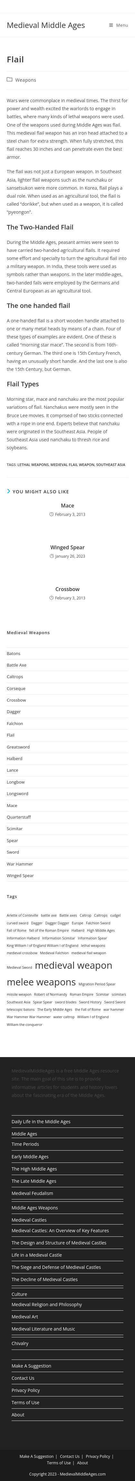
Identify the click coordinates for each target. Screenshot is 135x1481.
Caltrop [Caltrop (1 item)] (85, 915)
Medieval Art (25, 1317)
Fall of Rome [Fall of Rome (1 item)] (16, 930)
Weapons (25, 80)
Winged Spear (67, 547)
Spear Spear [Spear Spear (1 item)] (42, 1002)
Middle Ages (24, 1134)
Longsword (17, 793)
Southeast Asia (110, 464)
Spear (12, 840)
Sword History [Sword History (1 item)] (90, 1002)
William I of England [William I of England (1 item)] (93, 1017)
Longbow (16, 782)
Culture (19, 1294)
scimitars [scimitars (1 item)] (119, 994)
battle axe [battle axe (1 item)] (49, 915)
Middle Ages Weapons (35, 1208)
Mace (67, 505)
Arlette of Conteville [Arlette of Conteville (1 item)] (22, 915)
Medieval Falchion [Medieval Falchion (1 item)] (54, 953)
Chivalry (20, 1343)
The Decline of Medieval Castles (45, 1279)
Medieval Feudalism (32, 1193)
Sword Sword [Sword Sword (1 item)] (114, 1002)
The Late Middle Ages (34, 1181)
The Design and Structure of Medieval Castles (59, 1243)
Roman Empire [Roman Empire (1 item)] (81, 994)
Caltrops (15, 676)
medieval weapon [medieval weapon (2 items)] (73, 965)
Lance (12, 770)
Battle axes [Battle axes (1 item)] (68, 915)
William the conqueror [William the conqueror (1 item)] (24, 1024)
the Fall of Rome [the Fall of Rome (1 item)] (88, 1009)
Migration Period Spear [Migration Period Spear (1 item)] (97, 984)
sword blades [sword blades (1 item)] (65, 1002)
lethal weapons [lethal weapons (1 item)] (93, 945)
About (18, 1415)
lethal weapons (33, 464)
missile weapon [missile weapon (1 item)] (19, 994)
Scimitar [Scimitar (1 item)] (102, 994)
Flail (10, 735)
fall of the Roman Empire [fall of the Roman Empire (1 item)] (49, 930)
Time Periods (25, 1144)
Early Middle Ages (30, 1156)
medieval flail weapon (72, 464)
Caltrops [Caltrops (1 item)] (101, 915)
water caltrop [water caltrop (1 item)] (64, 1017)
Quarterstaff (19, 817)
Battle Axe (16, 665)
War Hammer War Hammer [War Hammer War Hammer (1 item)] (29, 1017)
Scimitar (15, 828)
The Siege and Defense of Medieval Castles (56, 1267)
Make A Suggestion (31, 1366)
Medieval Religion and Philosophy (47, 1304)
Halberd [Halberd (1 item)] (78, 930)
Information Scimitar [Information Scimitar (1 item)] (58, 938)
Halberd (15, 758)
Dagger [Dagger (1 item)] (37, 923)
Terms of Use (25, 1402)
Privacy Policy (26, 1390)
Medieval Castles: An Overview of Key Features (60, 1230)
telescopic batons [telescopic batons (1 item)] (20, 1009)
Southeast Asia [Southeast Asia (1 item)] (18, 1002)
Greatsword (18, 747)
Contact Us (23, 1378)
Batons (13, 653)
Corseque (16, 688)
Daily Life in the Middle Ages (41, 1121)
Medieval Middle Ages (46, 25)
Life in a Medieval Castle (37, 1255)
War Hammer (20, 864)
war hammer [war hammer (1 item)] (113, 1009)
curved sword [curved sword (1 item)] (17, 923)
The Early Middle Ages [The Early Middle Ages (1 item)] (54, 1009)
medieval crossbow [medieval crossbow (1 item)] (22, 953)
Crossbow (67, 589)
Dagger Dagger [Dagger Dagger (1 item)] (57, 923)
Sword (13, 852)
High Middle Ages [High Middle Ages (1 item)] (101, 930)
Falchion (15, 723)
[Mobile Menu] (118, 25)
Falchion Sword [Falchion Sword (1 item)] (98, 923)
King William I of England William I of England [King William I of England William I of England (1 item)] (42, 945)
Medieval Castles (29, 1220)
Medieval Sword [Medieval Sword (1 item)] (19, 967)
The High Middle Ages (34, 1169)
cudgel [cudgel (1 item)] (115, 915)
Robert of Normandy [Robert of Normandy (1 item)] (50, 994)
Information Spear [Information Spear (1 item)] (92, 938)
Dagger (14, 711)
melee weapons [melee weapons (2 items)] (41, 981)
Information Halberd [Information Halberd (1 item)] (23, 938)
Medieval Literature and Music (43, 1329)
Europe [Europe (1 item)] (77, 923)
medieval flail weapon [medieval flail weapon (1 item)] (89, 953)
